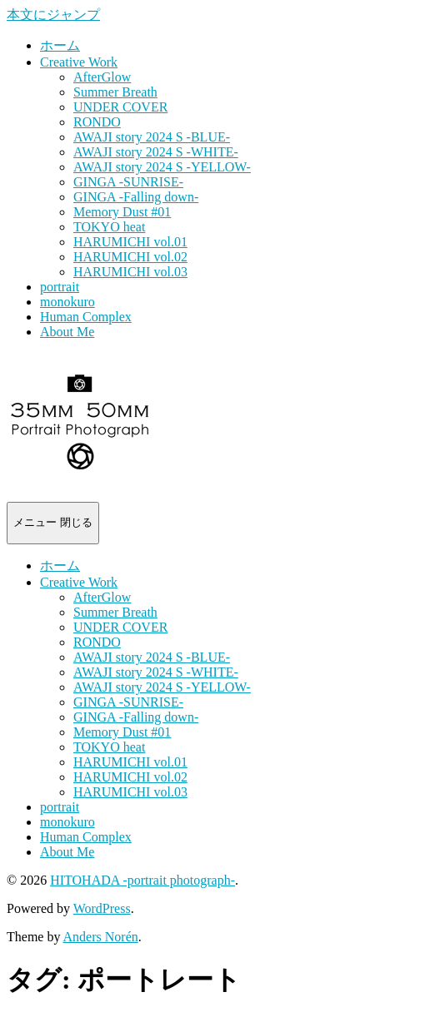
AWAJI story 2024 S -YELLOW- (162, 167)
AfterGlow (102, 77)
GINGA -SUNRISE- (128, 182)
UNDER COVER (120, 107)
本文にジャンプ (53, 14)
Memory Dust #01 (122, 212)
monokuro (67, 302)
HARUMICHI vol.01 (130, 242)
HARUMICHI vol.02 (130, 257)
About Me (67, 332)
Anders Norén (100, 937)
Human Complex (86, 317)
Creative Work (79, 62)
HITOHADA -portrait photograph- (142, 880)
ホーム (60, 45)
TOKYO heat (109, 227)
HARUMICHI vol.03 (130, 272)
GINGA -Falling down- (135, 197)
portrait (59, 287)
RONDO (97, 122)
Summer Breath (115, 92)
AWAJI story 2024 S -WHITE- (155, 152)
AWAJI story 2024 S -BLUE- (151, 137)
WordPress (102, 908)
